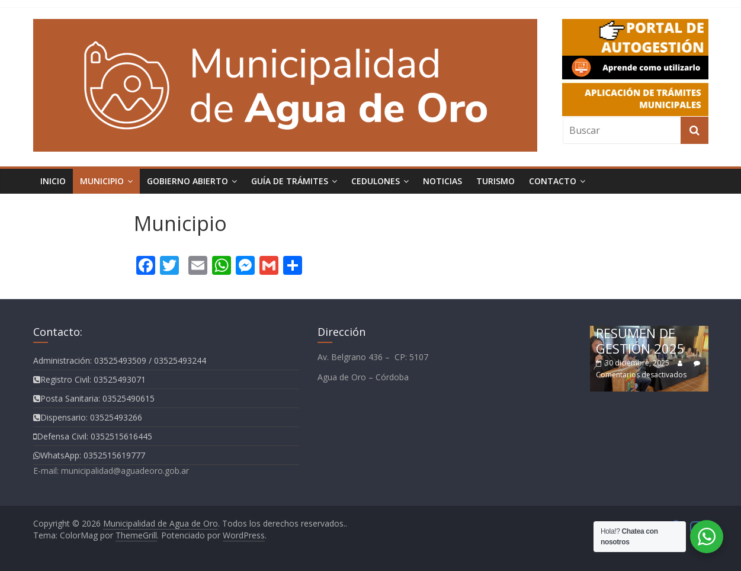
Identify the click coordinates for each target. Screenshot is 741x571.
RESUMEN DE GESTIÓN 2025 (640, 340)
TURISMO (495, 181)
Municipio (102, 181)
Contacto (552, 181)
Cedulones (375, 181)
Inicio (53, 181)
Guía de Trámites (289, 181)
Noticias (442, 181)
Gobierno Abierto (187, 181)
